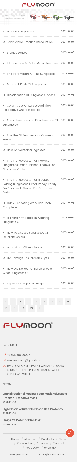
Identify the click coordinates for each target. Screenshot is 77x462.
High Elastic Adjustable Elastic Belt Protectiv (33, 409)
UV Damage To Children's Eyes (28, 258)
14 (40, 308)
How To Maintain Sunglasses (26, 150)
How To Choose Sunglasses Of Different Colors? (25, 235)
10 (6, 308)
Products (47, 439)
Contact (59, 443)
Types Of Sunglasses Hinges (26, 283)
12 (23, 308)
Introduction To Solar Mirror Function (32, 63)
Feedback (32, 448)
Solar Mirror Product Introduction (30, 42)
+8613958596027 (18, 355)
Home (15, 439)
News (62, 439)
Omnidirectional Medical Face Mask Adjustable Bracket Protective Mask (35, 396)
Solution (42, 443)
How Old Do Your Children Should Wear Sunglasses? (27, 271)
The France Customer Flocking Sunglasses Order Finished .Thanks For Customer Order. (29, 165)
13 (31, 308)
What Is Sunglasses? (21, 31)
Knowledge (24, 443)
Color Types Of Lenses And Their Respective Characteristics (27, 108)
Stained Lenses (17, 53)
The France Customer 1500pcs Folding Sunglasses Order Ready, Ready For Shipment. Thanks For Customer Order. (29, 186)
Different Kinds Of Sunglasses (27, 84)
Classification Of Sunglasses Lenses (31, 95)
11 (14, 308)
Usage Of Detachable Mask (21, 420)
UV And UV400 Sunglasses (25, 247)
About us (30, 439)
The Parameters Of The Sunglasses (31, 74)
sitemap (50, 448)
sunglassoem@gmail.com (24, 360)
